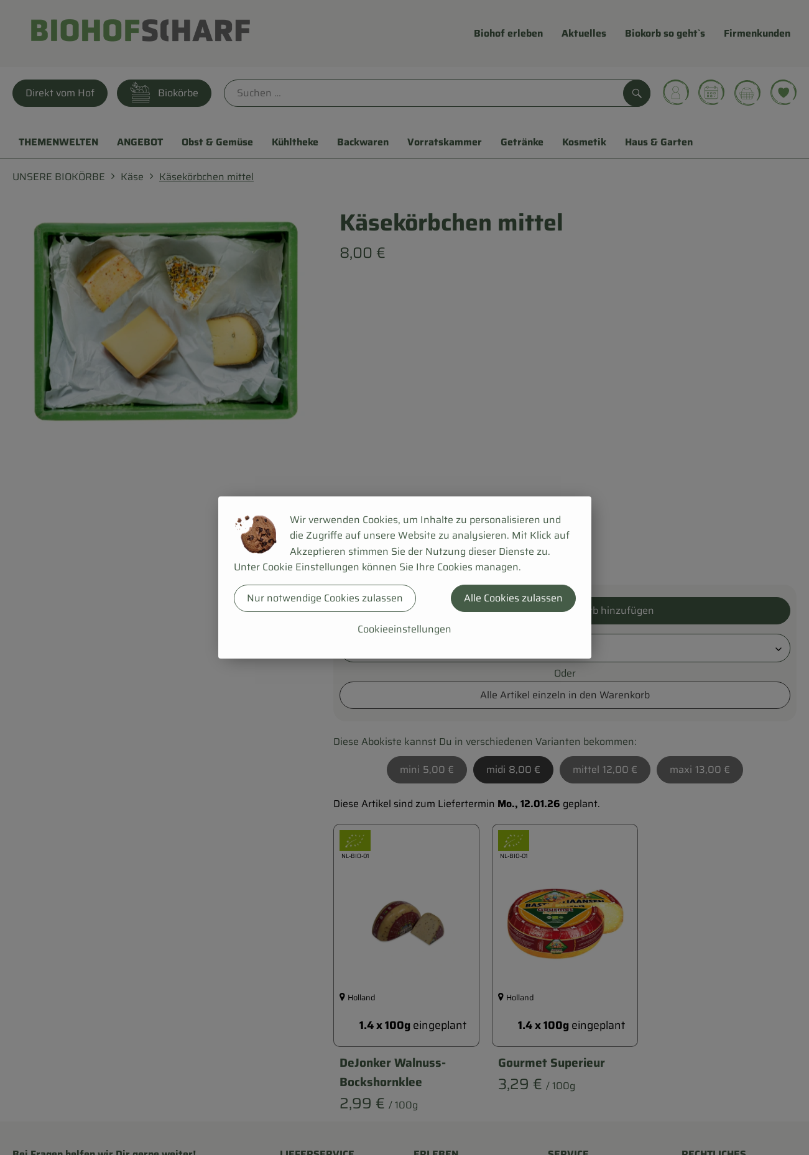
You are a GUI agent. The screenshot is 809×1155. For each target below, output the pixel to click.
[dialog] (404, 577)
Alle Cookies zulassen (513, 598)
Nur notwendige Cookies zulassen (325, 598)
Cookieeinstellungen (404, 629)
